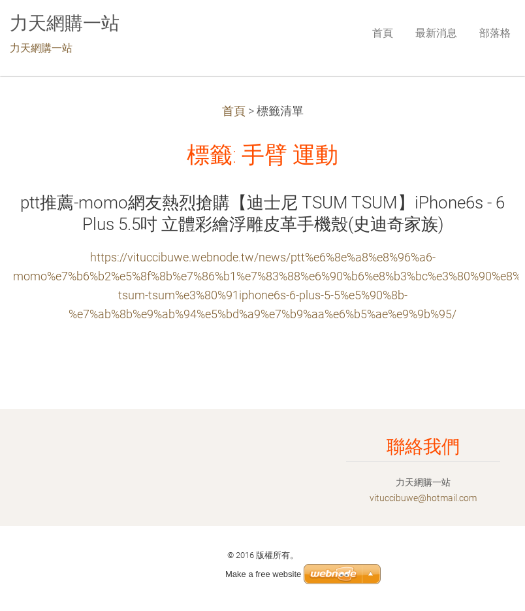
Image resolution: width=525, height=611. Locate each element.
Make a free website (263, 574)
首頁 (234, 111)
